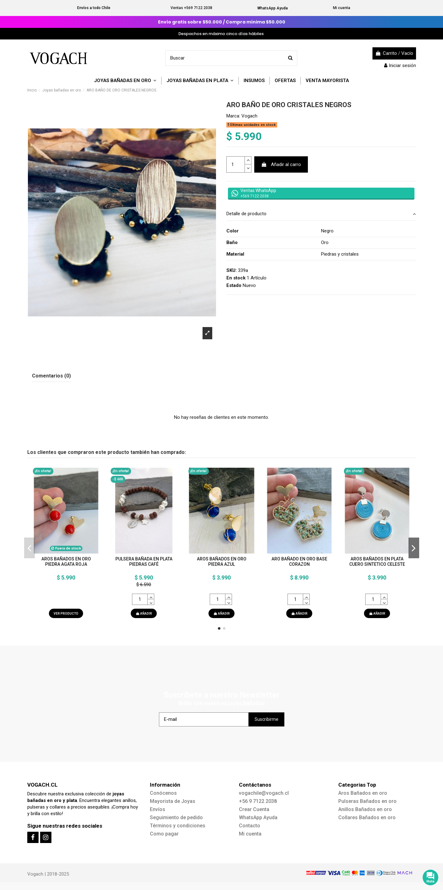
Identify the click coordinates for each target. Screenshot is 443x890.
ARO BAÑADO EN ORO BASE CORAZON (299, 561)
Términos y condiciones (177, 826)
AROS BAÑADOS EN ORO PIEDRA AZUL (221, 561)
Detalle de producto (321, 214)
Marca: (233, 116)
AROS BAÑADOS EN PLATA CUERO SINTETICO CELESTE (377, 561)
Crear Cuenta (254, 809)
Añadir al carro (281, 164)
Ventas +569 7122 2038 (191, 8)
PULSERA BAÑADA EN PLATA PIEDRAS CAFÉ (143, 561)
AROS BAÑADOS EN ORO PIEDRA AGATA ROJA (66, 561)
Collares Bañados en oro (367, 817)
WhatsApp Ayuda (272, 8)
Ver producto (66, 613)
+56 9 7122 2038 (258, 801)
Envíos (157, 809)
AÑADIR (143, 613)
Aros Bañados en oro (362, 793)
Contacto (249, 826)
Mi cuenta (341, 8)
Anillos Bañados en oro (365, 809)
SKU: (231, 270)
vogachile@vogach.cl (264, 793)
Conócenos (163, 793)
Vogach (249, 116)
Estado (233, 285)
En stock (235, 278)
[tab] (321, 214)
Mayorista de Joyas (172, 801)
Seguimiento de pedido (176, 817)
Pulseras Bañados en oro (367, 801)
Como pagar (164, 834)
